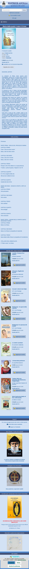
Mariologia (8, 57)
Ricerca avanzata (14, 12)
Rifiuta (18, 562)
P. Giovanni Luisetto (7, 51)
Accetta (11, 562)
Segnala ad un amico (8, 67)
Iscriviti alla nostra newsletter (14, 424)
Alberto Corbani (17, 399)
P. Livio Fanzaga (17, 291)
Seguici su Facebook (14, 427)
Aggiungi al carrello (19, 265)
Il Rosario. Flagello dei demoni (18, 271)
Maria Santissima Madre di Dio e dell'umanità (19, 397)
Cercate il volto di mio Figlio (19, 289)
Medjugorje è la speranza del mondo (19, 325)
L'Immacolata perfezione (18, 360)
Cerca (24, 10)
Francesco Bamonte (18, 274)
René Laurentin (17, 256)
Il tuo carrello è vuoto (14, 15)
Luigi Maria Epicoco (18, 362)
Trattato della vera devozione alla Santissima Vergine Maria (19, 380)
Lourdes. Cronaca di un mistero (18, 254)
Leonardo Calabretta (18, 344)
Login (14, 18)
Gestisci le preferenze (14, 566)
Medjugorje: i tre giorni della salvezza (19, 307)
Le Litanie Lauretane (17, 342)
